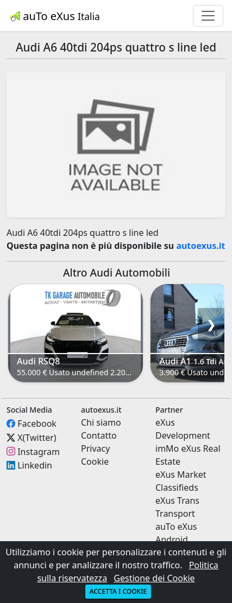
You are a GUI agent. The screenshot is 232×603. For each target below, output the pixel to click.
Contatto (99, 435)
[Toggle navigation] (208, 16)
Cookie (95, 461)
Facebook (37, 423)
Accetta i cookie (118, 591)
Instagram (38, 451)
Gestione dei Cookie (154, 578)
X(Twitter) (36, 438)
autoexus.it (200, 246)
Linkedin (34, 465)
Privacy (95, 448)
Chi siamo (101, 422)
